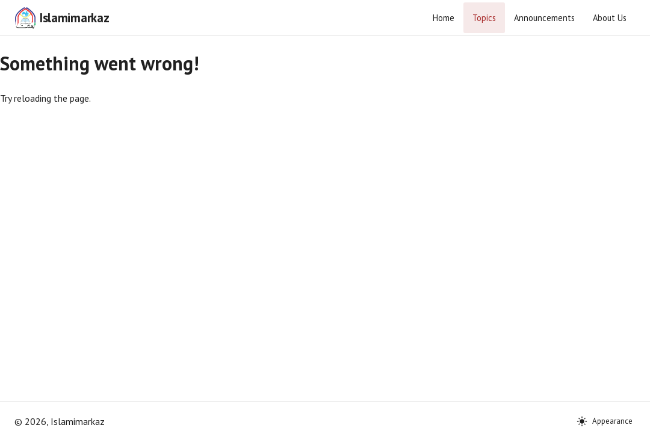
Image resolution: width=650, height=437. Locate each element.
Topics (484, 17)
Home (443, 17)
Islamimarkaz (74, 18)
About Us (610, 17)
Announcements (544, 17)
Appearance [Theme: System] (605, 422)
